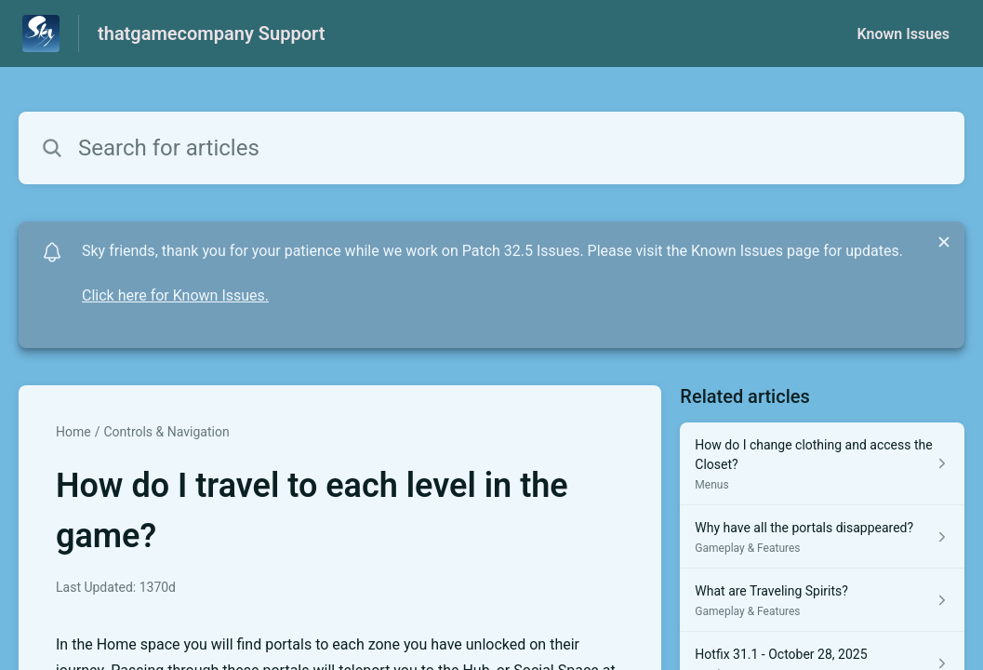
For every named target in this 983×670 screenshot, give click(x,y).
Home (73, 431)
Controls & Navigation (166, 431)
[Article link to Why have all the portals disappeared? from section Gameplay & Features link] (822, 537)
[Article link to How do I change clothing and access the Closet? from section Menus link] (822, 463)
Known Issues (903, 34)
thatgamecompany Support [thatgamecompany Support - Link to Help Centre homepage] (211, 33)
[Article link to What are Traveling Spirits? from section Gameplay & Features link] (822, 600)
